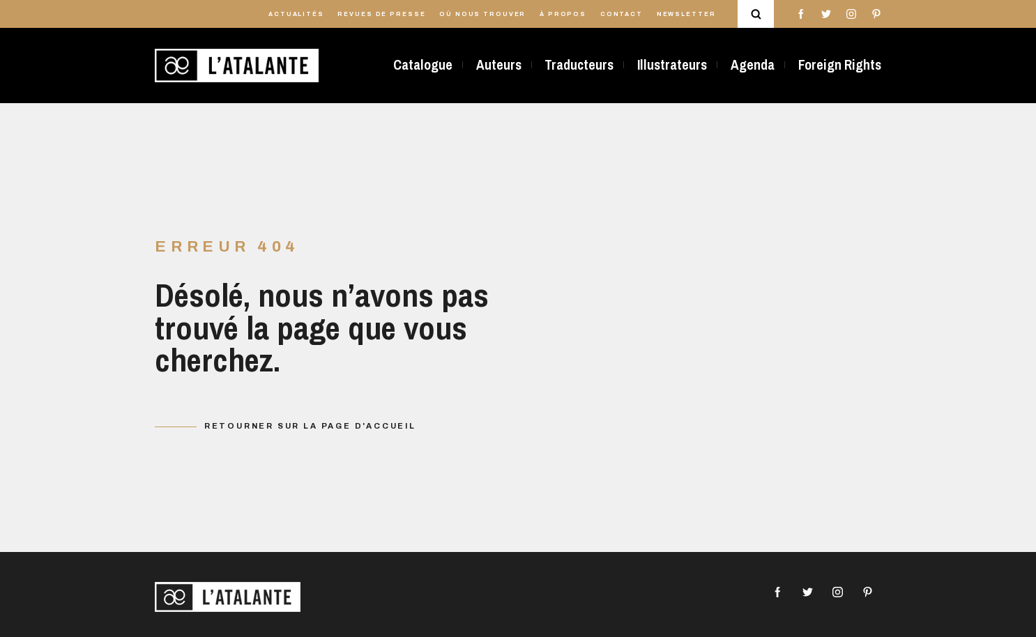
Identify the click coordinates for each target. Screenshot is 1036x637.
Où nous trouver (482, 14)
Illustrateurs (672, 65)
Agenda (753, 65)
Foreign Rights (839, 65)
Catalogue (422, 65)
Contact (621, 14)
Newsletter (686, 14)
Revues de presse (381, 14)
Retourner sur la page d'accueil (310, 426)
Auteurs (498, 65)
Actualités (296, 14)
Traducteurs (579, 65)
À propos (563, 14)
